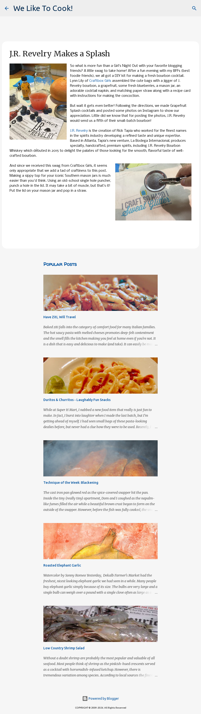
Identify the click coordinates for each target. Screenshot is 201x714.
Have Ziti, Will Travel (59, 317)
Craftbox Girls (100, 81)
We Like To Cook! (43, 8)
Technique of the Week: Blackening (70, 482)
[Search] (194, 8)
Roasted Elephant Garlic (62, 565)
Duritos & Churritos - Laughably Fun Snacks (77, 400)
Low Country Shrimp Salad (64, 648)
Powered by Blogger (100, 698)
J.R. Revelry (79, 131)
